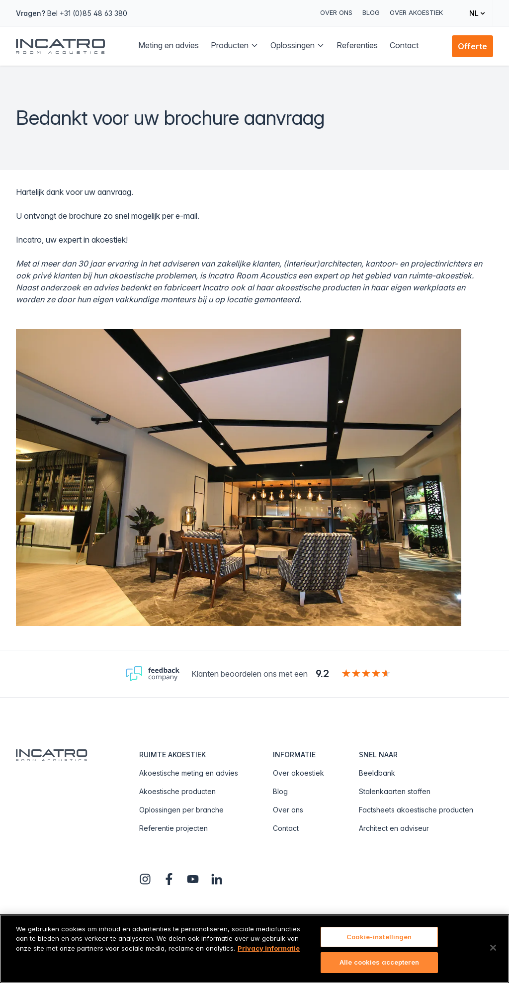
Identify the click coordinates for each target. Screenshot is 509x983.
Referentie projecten (173, 828)
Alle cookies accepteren (379, 962)
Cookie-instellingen (379, 937)
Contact (286, 828)
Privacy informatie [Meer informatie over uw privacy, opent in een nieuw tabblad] (269, 948)
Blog (371, 12)
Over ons (336, 12)
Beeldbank (377, 773)
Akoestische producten (177, 791)
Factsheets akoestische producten (416, 809)
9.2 (322, 674)
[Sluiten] (493, 948)
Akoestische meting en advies (188, 773)
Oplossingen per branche (181, 809)
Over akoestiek (416, 12)
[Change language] (478, 13)
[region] (254, 948)
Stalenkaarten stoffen (394, 791)
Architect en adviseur (394, 828)
